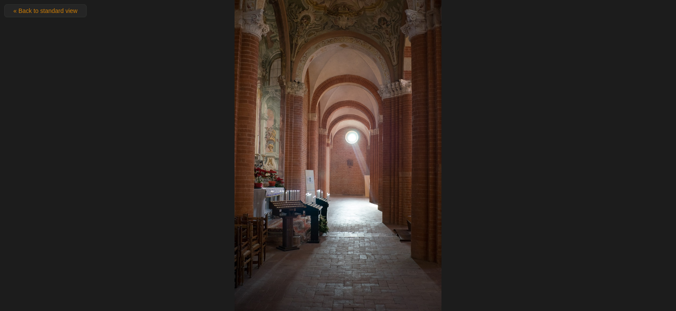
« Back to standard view (45, 10)
